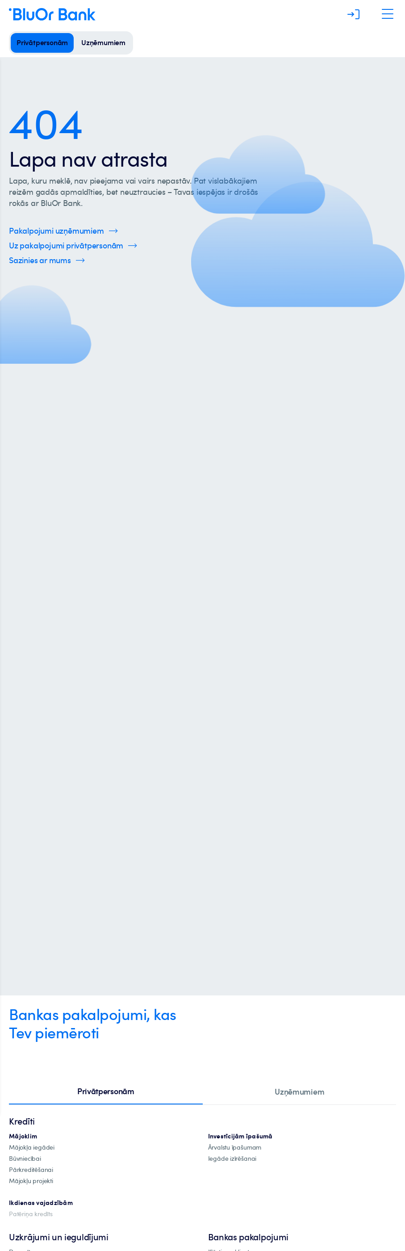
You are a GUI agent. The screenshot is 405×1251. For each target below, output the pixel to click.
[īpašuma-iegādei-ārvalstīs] (235, 1147)
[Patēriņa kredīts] (31, 1214)
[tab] (106, 1091)
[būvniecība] (25, 1158)
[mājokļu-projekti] (31, 1181)
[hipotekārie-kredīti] (23, 1136)
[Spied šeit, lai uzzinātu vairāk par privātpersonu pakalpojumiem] (73, 245)
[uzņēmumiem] (103, 43)
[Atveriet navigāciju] (387, 14)
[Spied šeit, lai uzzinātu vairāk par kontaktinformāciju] (47, 260)
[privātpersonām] (42, 43)
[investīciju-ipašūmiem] (240, 1136)
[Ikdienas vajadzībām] (41, 1203)
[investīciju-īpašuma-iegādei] (232, 1158)
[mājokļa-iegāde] (31, 1147)
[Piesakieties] (353, 14)
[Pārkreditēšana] (31, 1170)
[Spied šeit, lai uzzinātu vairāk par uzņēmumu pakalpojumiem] (63, 230)
